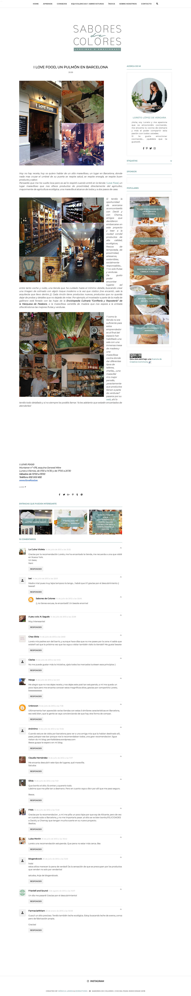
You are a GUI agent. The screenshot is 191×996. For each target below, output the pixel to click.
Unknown (33, 706)
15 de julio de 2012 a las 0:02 (48, 660)
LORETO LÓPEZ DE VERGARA (149, 117)
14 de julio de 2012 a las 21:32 (58, 549)
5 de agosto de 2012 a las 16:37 (62, 891)
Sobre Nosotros (128, 4)
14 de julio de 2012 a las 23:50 (52, 637)
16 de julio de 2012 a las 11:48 (46, 810)
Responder (36, 569)
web (108, 399)
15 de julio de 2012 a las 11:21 (46, 781)
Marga (31, 680)
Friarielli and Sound (38, 890)
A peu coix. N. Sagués (39, 616)
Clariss (31, 660)
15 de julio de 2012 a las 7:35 (51, 706)
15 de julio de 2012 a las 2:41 (48, 680)
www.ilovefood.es (28, 480)
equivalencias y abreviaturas (87, 4)
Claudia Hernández (37, 758)
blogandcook (35, 859)
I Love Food (112, 183)
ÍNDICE (111, 4)
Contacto (146, 4)
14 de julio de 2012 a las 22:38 (63, 617)
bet (30, 578)
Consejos (62, 4)
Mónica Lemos (65, 991)
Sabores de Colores (45, 598)
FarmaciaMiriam (36, 911)
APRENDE (47, 4)
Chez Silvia (33, 636)
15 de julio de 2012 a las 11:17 (60, 758)
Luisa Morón (34, 838)
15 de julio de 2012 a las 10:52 (51, 729)
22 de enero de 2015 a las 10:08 (59, 911)
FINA (30, 810)
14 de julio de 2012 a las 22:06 (69, 598)
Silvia (30, 781)
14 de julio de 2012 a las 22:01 (45, 578)
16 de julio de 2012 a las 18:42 (54, 839)
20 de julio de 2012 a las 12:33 (55, 859)
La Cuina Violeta (36, 549)
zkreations (81, 991)
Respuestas (121, 548)
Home (36, 4)
